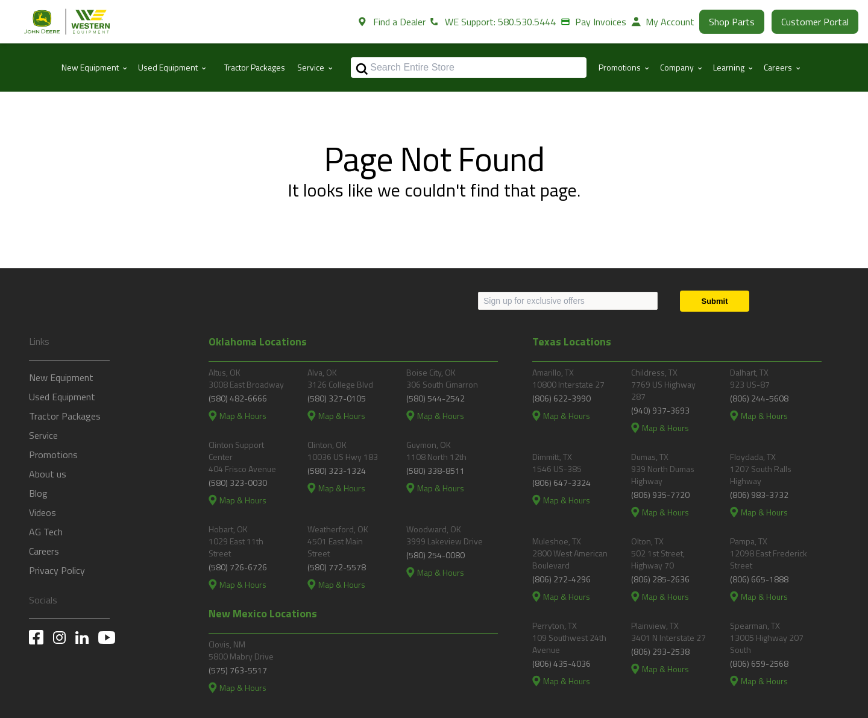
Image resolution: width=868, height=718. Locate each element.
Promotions (53, 454)
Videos (42, 512)
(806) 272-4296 (561, 579)
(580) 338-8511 (435, 470)
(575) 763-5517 (238, 670)
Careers (44, 551)
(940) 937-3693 (660, 410)
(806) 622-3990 (561, 398)
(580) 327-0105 (336, 398)
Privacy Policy (57, 570)
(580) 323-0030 (238, 482)
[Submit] (714, 301)
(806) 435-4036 (561, 663)
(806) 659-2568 (759, 663)
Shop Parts (732, 21)
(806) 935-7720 (660, 494)
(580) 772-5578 (336, 567)
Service (43, 435)
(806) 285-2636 (660, 579)
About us (47, 474)
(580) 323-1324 (336, 470)
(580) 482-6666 (238, 398)
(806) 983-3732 (759, 494)
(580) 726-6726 (238, 567)
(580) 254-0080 (435, 555)
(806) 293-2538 (660, 651)
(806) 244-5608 (759, 398)
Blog (38, 493)
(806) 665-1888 (759, 579)
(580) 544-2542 (435, 398)
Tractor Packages (254, 67)
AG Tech (46, 531)
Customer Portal (815, 21)
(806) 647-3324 (561, 482)
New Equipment (61, 377)
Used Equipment (62, 396)
